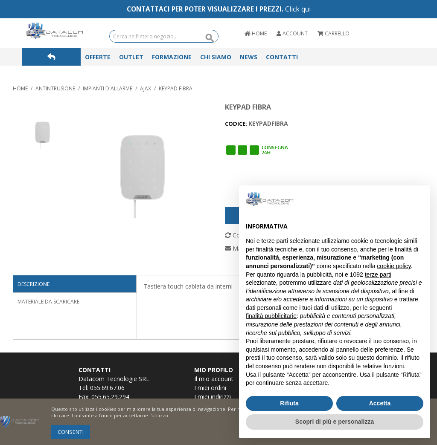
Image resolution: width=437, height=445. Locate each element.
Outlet (131, 57)
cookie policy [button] (394, 266)
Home (20, 88)
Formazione (172, 57)
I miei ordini (210, 388)
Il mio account (213, 379)
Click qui (298, 9)
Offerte (98, 57)
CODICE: (236, 123)
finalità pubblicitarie (271, 315)
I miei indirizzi (212, 397)
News (248, 57)
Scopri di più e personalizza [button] (334, 421)
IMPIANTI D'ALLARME (107, 88)
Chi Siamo (215, 57)
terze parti (378, 274)
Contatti (282, 57)
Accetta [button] (380, 403)
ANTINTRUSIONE (55, 88)
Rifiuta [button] (289, 403)
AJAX (145, 88)
